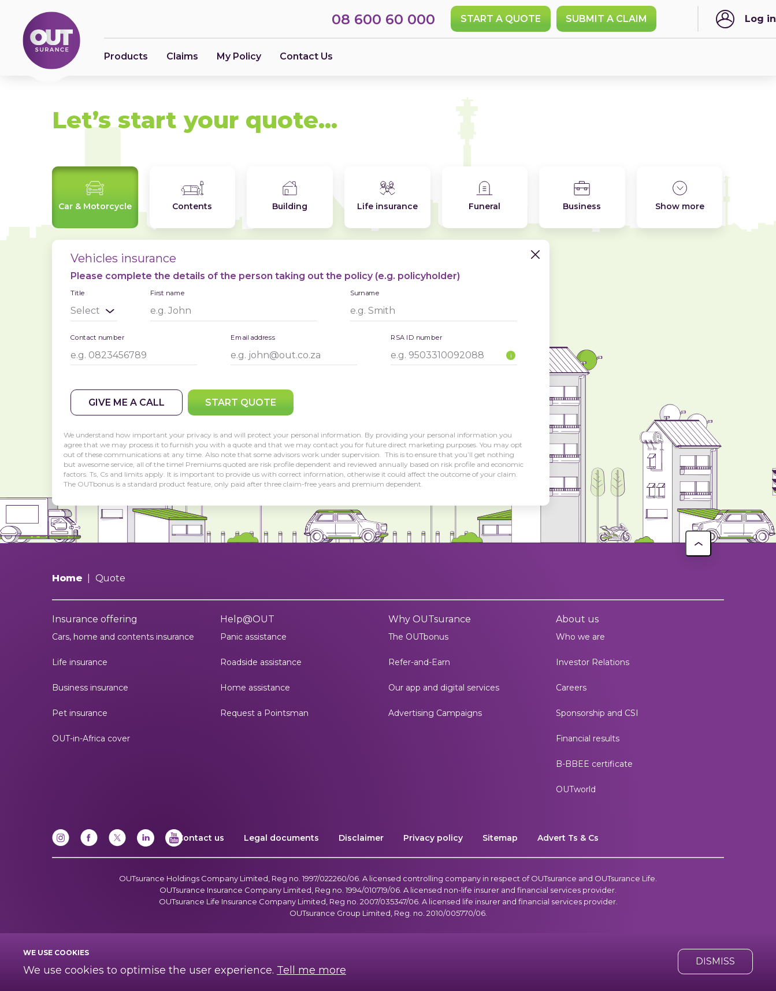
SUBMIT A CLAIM (606, 18)
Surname (365, 292)
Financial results (587, 738)
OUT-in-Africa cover (91, 738)
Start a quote (501, 18)
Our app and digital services (443, 687)
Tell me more (311, 970)
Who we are (580, 637)
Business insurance (90, 687)
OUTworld (576, 789)
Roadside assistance (261, 662)
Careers (571, 687)
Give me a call (126, 402)
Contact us (200, 838)
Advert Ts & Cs (568, 838)
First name (167, 292)
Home (67, 578)
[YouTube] (174, 844)
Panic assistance (253, 637)
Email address (253, 337)
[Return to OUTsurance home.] (51, 41)
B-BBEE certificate (594, 764)
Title (77, 292)
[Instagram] (60, 844)
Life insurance (79, 662)
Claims (182, 56)
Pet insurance (79, 713)
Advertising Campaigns (435, 713)
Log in (760, 18)
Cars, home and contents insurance (123, 637)
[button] (698, 543)
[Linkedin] (145, 844)
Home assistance (255, 687)
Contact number (97, 337)
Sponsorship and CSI (597, 713)
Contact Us (306, 56)
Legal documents (281, 838)
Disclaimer (361, 838)
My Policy (239, 56)
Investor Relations (592, 662)
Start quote (240, 402)
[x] (117, 844)
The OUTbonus (418, 637)
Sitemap (500, 838)
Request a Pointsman (264, 713)
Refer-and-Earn (419, 662)
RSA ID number (416, 337)
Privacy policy (433, 838)
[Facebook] (89, 844)
